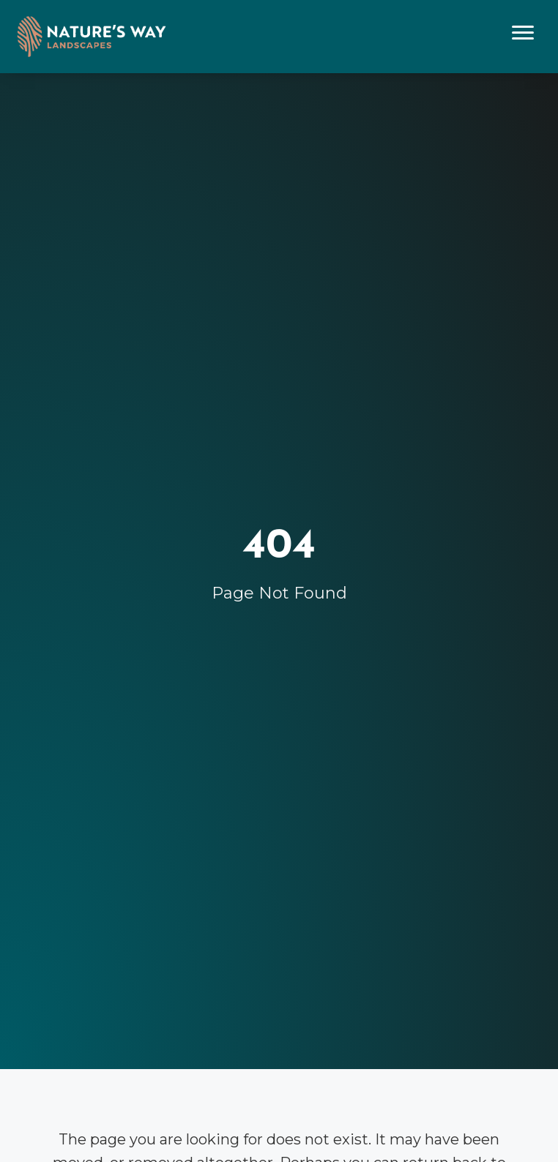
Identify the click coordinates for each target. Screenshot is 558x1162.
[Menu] (523, 32)
